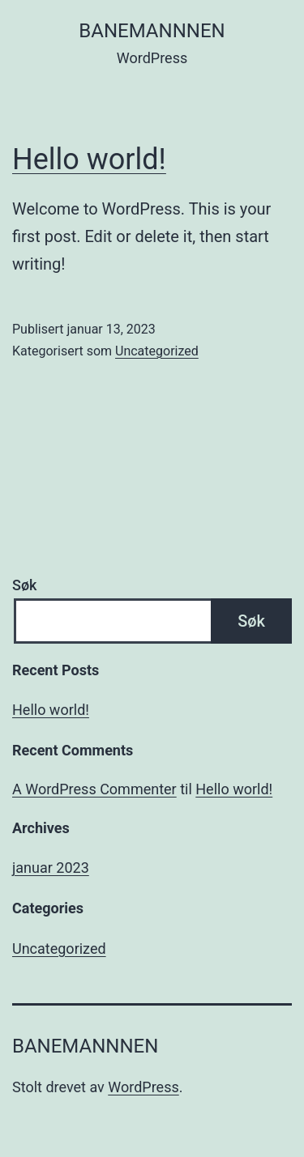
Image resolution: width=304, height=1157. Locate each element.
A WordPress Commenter (94, 789)
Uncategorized (157, 351)
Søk (24, 584)
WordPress (143, 1086)
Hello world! (89, 159)
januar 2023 (50, 867)
